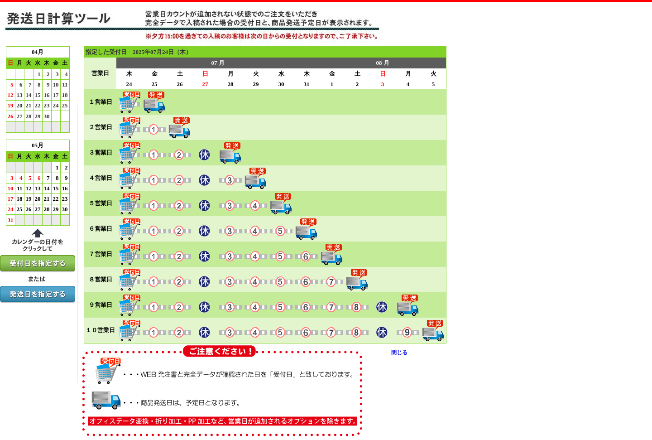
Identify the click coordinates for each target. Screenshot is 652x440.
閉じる (399, 352)
